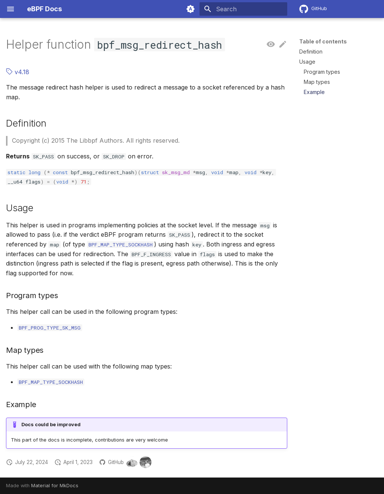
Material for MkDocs (54, 485)
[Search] (243, 9)
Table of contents (323, 41)
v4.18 (17, 72)
